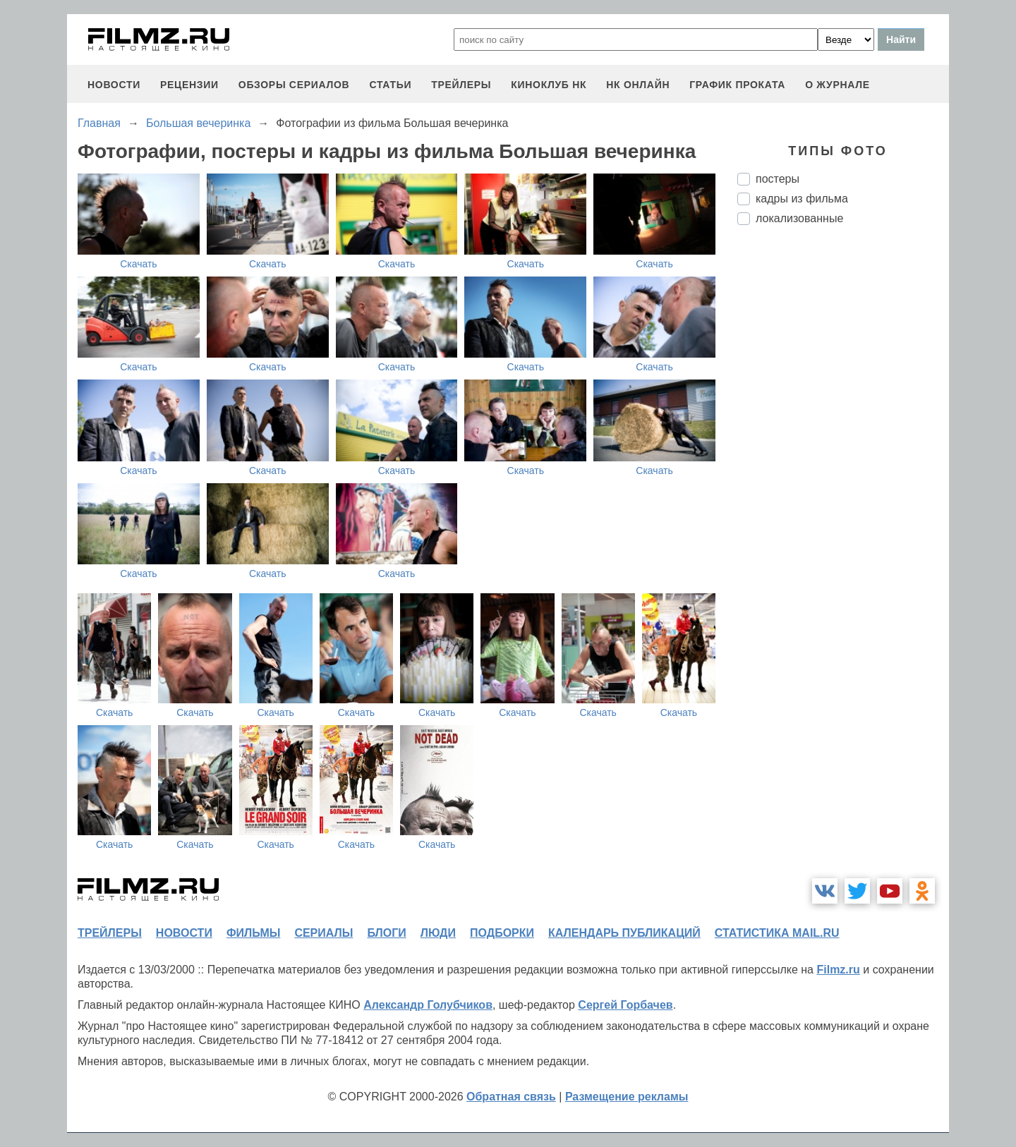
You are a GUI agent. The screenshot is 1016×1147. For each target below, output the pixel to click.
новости (113, 84)
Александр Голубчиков (427, 1005)
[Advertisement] (843, 472)
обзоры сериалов (294, 84)
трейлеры (461, 84)
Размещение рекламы (627, 1097)
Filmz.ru (837, 970)
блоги (386, 933)
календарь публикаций (624, 933)
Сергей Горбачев (625, 1005)
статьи (390, 84)
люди (438, 933)
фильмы (253, 933)
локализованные (799, 218)
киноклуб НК (548, 84)
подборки (502, 933)
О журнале (837, 84)
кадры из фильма (802, 199)
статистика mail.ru (777, 933)
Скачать (138, 263)
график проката (737, 84)
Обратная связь (511, 1097)
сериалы (323, 933)
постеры (777, 179)
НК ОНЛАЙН (638, 84)
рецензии (189, 84)
